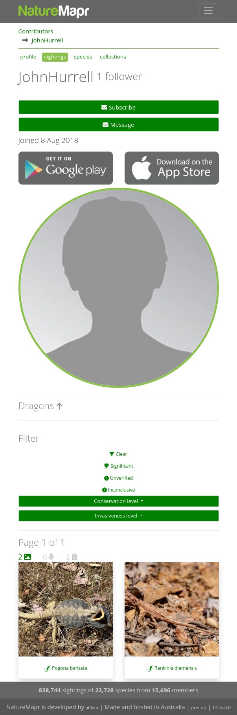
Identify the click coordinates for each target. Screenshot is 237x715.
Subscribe (118, 107)
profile (28, 56)
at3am (92, 707)
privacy (199, 707)
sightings (55, 56)
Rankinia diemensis (175, 668)
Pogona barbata (69, 668)
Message (118, 124)
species (83, 56)
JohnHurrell (47, 40)
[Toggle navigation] (208, 10)
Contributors (35, 31)
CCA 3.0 (222, 707)
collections (113, 56)
